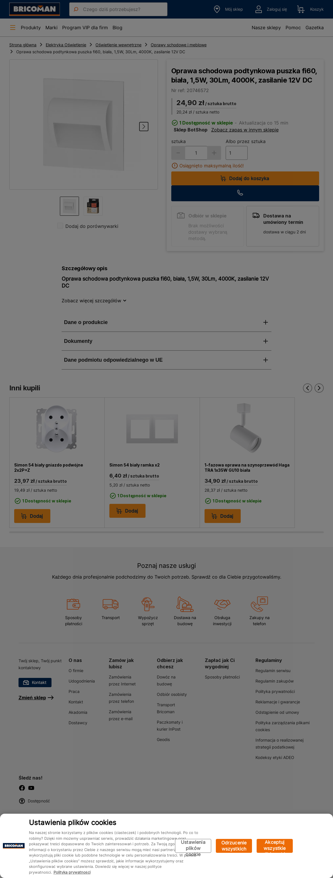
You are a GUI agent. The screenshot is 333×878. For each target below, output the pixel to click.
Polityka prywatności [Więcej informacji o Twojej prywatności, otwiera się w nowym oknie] (72, 872)
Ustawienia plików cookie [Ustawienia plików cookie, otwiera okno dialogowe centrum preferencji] (193, 846)
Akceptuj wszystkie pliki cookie (275, 846)
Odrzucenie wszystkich (234, 846)
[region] (166, 846)
